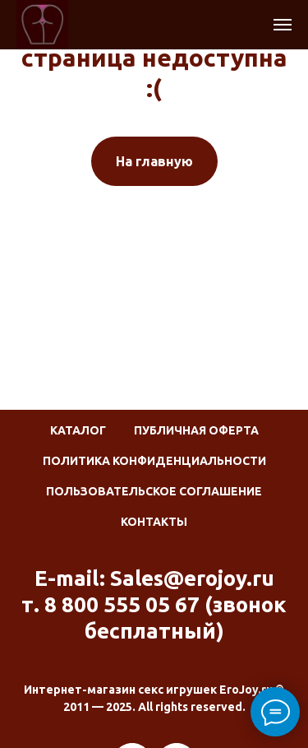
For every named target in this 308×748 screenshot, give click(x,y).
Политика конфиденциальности (154, 460)
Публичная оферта (196, 430)
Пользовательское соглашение (154, 491)
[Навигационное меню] (283, 24)
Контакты (154, 521)
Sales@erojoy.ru (192, 578)
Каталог (78, 430)
